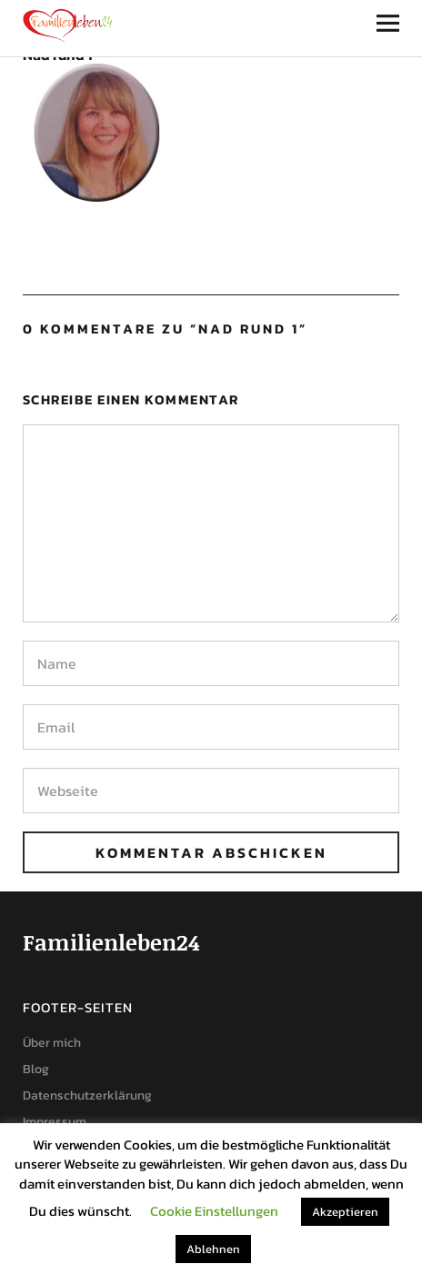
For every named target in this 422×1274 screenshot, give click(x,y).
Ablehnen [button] (213, 1249)
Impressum (54, 1121)
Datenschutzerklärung (87, 1095)
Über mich (52, 1042)
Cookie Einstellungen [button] (214, 1210)
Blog (36, 1069)
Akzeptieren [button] (345, 1211)
